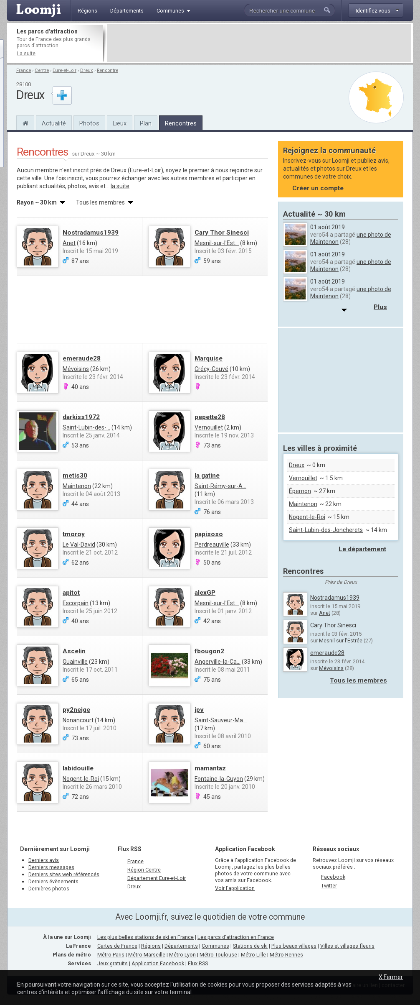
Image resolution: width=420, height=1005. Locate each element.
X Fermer (391, 977)
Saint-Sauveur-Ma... (221, 720)
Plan (146, 123)
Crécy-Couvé (211, 369)
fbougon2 (209, 651)
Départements (181, 946)
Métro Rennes (286, 954)
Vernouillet (209, 427)
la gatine (207, 475)
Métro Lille (253, 954)
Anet (69, 243)
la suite (120, 186)
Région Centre (144, 870)
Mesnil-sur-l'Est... (217, 243)
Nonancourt (78, 720)
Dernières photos (48, 888)
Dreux (86, 70)
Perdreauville (212, 544)
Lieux (120, 123)
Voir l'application (235, 888)
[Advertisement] (259, 43)
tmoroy (74, 534)
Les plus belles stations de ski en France (145, 937)
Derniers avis (43, 860)
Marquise (209, 358)
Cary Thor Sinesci (222, 232)
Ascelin (74, 651)
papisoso (209, 534)
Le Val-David (79, 544)
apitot (71, 592)
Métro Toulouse (218, 954)
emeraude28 (82, 358)
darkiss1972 (81, 417)
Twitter (329, 885)
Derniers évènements (53, 881)
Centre (42, 70)
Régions (151, 946)
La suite (26, 53)
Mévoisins (76, 369)
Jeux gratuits (112, 963)
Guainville (75, 661)
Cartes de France (117, 946)
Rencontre (107, 70)
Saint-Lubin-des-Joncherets (326, 530)
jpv (199, 709)
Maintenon (77, 486)
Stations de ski (250, 946)
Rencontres (181, 123)
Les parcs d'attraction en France (235, 937)
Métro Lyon (182, 954)
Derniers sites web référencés (63, 874)
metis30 (75, 475)
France (23, 70)
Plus (380, 307)
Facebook (333, 877)
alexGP (205, 592)
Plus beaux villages (293, 946)
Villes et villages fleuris (347, 946)
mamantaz (210, 768)
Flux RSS (130, 849)
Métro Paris (110, 954)
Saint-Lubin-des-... (86, 427)
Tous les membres (358, 680)
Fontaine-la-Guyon (219, 778)
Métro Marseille (146, 954)
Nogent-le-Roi (81, 778)
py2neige (76, 709)
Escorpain (76, 603)
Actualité (54, 123)
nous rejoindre (234, 170)
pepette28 (210, 417)
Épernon (300, 491)
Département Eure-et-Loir (156, 878)
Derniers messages (51, 867)
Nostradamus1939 (91, 232)
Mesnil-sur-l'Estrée (340, 640)
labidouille (78, 768)
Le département (362, 549)
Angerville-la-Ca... (217, 661)
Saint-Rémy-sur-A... (220, 486)
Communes (215, 946)
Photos (89, 123)
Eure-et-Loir (64, 70)
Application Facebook (158, 963)
